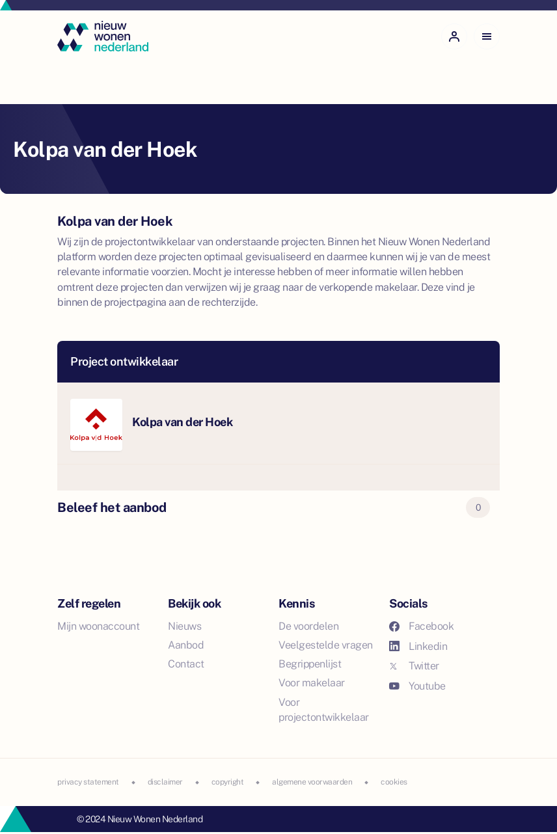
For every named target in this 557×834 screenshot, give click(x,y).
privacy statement (88, 782)
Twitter (414, 666)
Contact (186, 664)
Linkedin (418, 646)
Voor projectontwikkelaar (323, 709)
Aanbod (186, 645)
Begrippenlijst (309, 664)
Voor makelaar (311, 683)
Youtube (417, 686)
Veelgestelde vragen (325, 645)
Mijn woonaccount (98, 626)
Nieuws (184, 626)
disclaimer (165, 782)
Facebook (421, 626)
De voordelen (308, 626)
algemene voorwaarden (312, 782)
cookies (394, 782)
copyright (227, 782)
